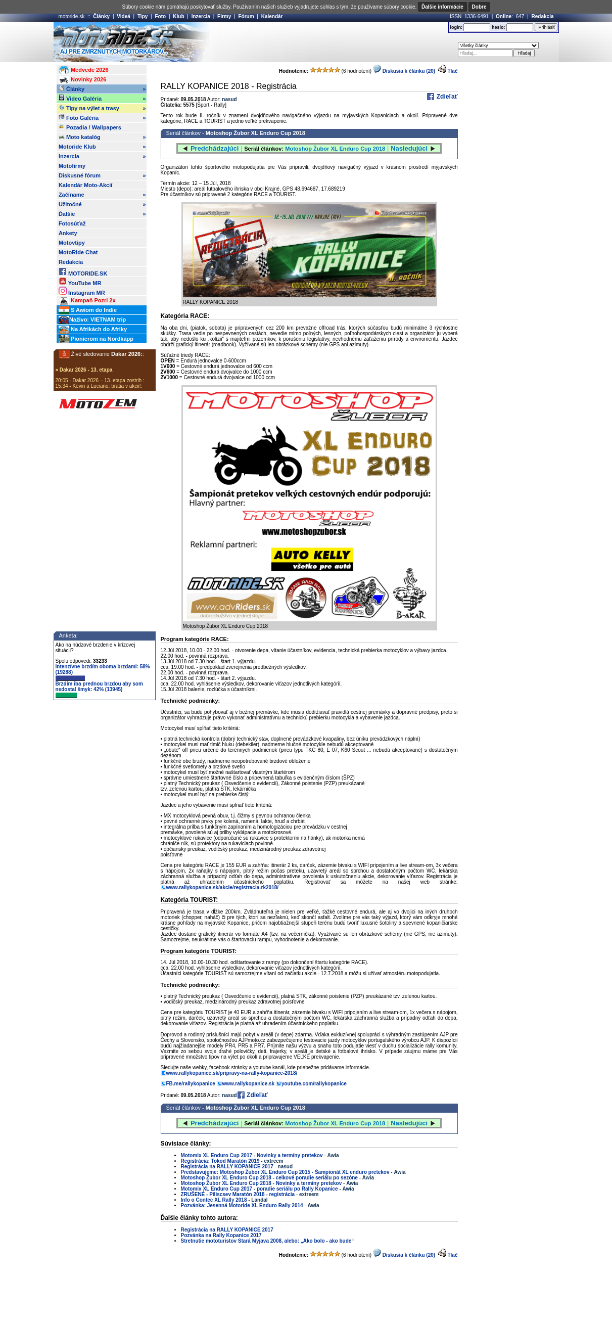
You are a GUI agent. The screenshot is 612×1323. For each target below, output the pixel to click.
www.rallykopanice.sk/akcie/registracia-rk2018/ (222, 887)
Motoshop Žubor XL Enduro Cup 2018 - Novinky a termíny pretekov (261, 1183)
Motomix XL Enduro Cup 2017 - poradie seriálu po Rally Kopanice (259, 1189)
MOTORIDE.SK (83, 271)
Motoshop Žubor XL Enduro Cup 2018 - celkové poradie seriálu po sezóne (269, 1177)
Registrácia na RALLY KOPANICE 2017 (227, 1166)
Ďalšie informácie (442, 7)
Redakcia (543, 16)
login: (456, 27)
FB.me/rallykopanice (190, 1083)
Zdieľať (446, 96)
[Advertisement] (321, 42)
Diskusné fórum (102, 175)
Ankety (68, 233)
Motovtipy (72, 243)
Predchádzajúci (215, 148)
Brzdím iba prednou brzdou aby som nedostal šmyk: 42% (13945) (99, 689)
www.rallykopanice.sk (248, 1083)
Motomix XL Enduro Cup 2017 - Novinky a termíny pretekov (252, 1155)
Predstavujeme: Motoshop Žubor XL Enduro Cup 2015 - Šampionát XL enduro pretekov (285, 1172)
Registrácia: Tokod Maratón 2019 (220, 1161)
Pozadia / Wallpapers (90, 126)
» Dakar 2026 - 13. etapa (84, 370)
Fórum (246, 16)
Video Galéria (102, 99)
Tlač (452, 71)
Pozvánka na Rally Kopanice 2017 (221, 1235)
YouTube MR (80, 281)
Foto (160, 16)
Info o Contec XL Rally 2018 (214, 1200)
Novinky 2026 (82, 80)
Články (101, 16)
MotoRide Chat (78, 252)
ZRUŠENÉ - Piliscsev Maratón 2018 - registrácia (238, 1194)
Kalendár (272, 16)
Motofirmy (72, 166)
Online (503, 16)
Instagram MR (82, 291)
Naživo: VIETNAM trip (92, 320)
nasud (229, 99)
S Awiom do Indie (88, 310)
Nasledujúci (409, 148)
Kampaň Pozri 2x (87, 301)
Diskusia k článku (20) (404, 71)
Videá (123, 16)
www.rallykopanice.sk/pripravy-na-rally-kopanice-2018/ (232, 1073)
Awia (333, 1155)
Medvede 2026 (84, 70)
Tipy (142, 16)
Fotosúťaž (72, 223)
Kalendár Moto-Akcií (85, 185)
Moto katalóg (102, 137)
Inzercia (201, 16)
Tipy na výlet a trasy (102, 108)
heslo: (498, 27)
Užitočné (102, 204)
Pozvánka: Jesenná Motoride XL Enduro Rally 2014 (242, 1205)
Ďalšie (102, 214)
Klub (178, 16)
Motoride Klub (102, 147)
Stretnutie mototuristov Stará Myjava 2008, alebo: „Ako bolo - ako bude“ (267, 1241)
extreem (273, 1161)
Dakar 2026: (127, 354)
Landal (259, 1200)
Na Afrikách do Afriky (93, 330)
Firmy (224, 16)
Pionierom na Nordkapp (96, 339)
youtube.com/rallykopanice (314, 1083)
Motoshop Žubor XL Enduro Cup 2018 (255, 133)
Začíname (102, 195)
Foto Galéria (102, 118)
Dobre (479, 7)
